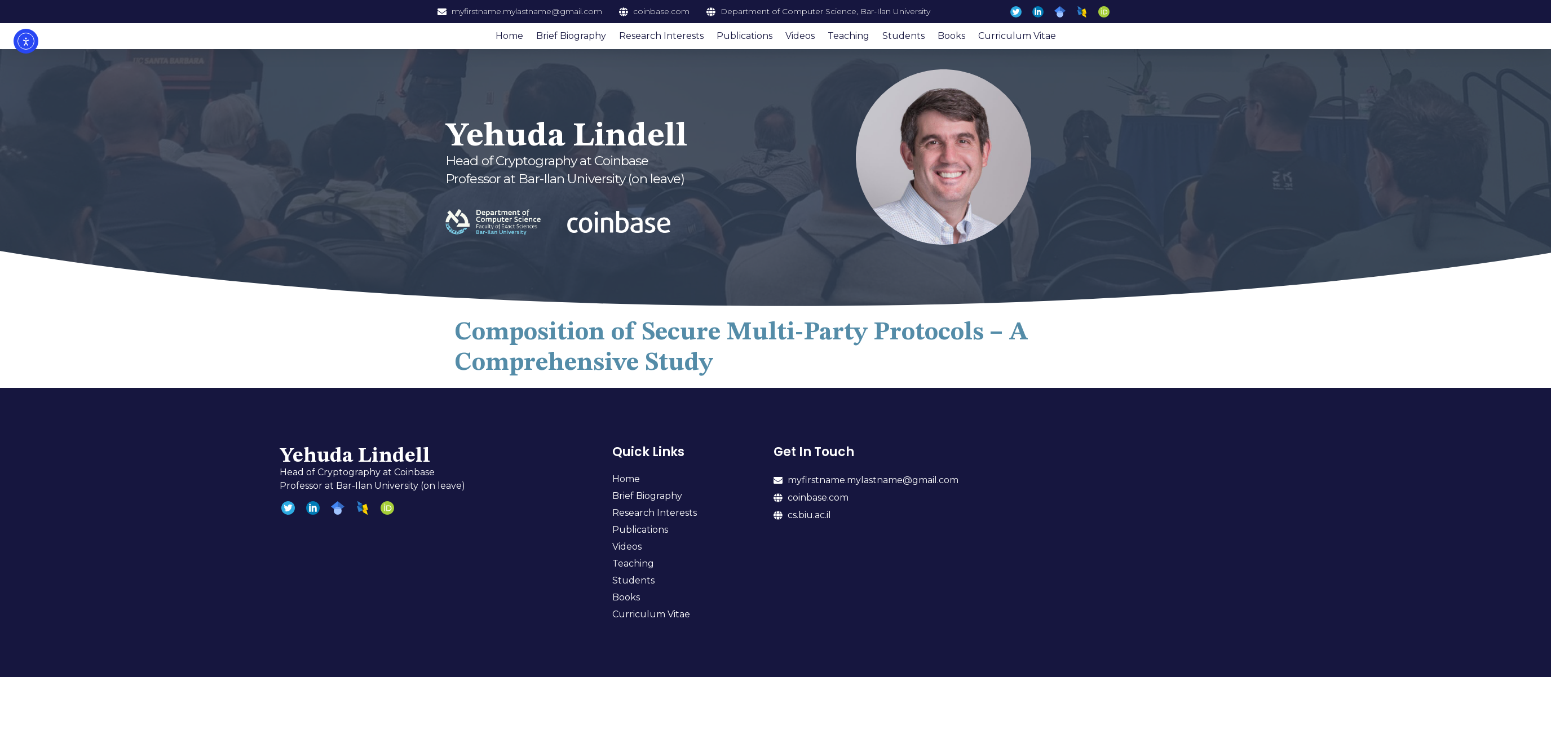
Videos (800, 35)
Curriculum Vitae (1017, 35)
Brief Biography (571, 35)
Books (951, 35)
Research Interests (661, 35)
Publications (744, 35)
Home (509, 35)
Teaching (848, 35)
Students (903, 35)
